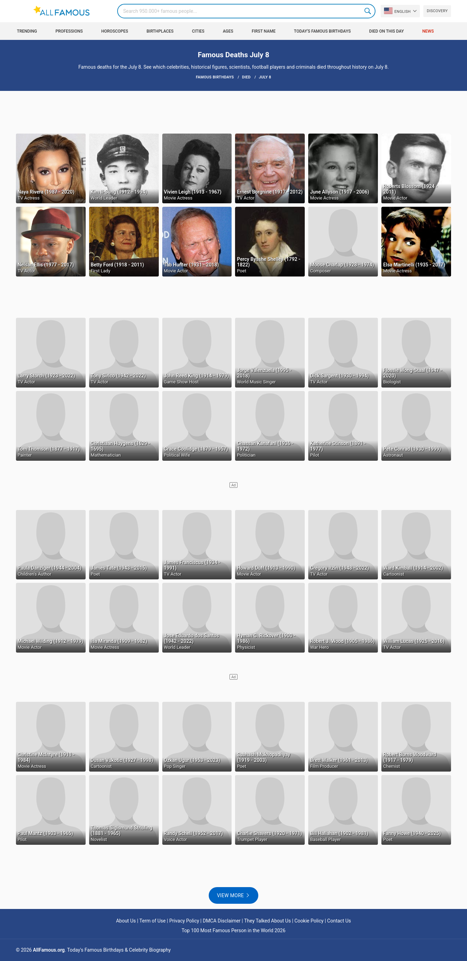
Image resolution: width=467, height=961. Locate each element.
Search (368, 11)
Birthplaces (160, 31)
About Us (126, 921)
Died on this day (386, 31)
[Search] (246, 11)
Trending (27, 31)
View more (230, 895)
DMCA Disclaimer (222, 921)
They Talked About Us (267, 921)
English (397, 11)
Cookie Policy (308, 921)
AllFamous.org (48, 950)
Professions (69, 31)
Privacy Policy (184, 921)
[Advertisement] (233, 111)
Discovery (437, 11)
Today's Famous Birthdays (322, 31)
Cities (198, 31)
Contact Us (339, 921)
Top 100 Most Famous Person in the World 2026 (234, 930)
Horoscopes (114, 31)
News (428, 31)
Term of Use (152, 921)
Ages (228, 31)
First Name (264, 31)
